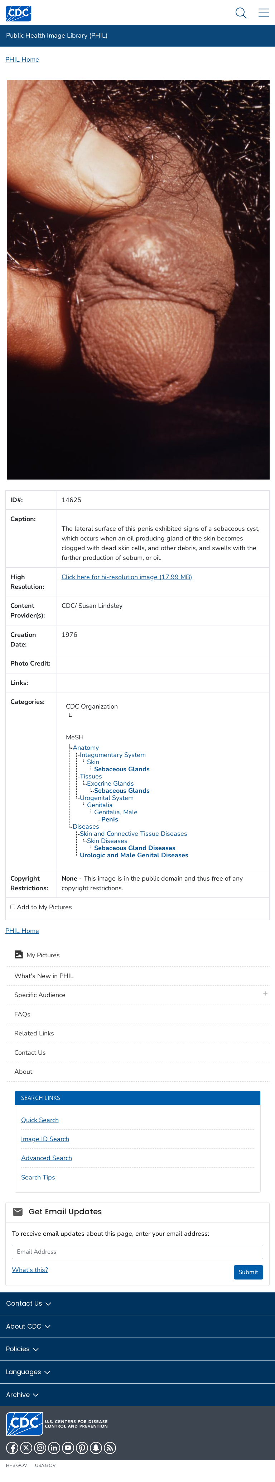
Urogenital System (107, 798)
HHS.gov (16, 1465)
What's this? (30, 1270)
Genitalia (100, 805)
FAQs (22, 1014)
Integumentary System (113, 754)
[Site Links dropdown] (263, 13)
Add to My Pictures (43, 907)
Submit (248, 1272)
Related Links (34, 1033)
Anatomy (86, 747)
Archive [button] (23, 1394)
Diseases (86, 826)
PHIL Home (22, 59)
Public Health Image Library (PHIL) (57, 35)
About (23, 1071)
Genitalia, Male (116, 812)
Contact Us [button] (29, 1303)
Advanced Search (46, 1158)
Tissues (91, 776)
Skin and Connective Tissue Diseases (133, 833)
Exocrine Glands (110, 783)
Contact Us (30, 1052)
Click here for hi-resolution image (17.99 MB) (127, 577)
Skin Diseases (107, 841)
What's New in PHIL (44, 976)
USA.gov (45, 1465)
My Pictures (37, 956)
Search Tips (38, 1177)
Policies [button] (23, 1348)
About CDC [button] (29, 1326)
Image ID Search (45, 1139)
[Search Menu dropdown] (241, 13)
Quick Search (40, 1120)
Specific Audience (40, 995)
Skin (93, 762)
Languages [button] (28, 1371)
